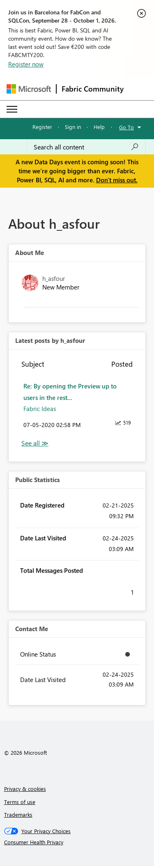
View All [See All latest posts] (34, 443)
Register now (26, 64)
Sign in (73, 126)
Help (99, 126)
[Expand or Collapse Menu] (12, 109)
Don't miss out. (117, 180)
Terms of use (19, 801)
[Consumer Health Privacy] (77, 842)
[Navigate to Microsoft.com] (29, 89)
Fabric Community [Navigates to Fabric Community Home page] (93, 89)
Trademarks (18, 814)
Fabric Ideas (39, 408)
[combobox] (86, 147)
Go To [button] (126, 127)
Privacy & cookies (25, 788)
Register (42, 126)
